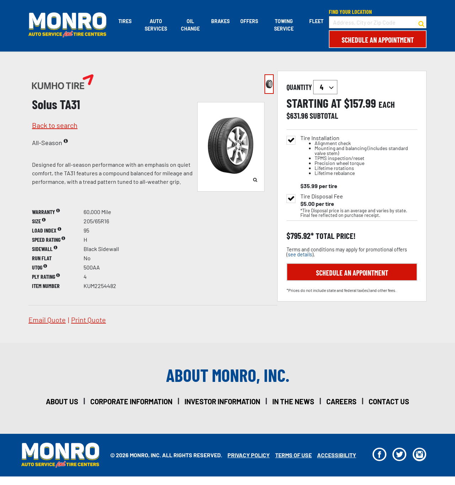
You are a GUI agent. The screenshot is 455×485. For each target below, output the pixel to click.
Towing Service (284, 25)
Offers (249, 21)
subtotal (324, 115)
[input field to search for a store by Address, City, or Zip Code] (378, 22)
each (387, 104)
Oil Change (190, 25)
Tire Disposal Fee (321, 196)
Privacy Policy (249, 455)
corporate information (131, 401)
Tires (125, 21)
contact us (389, 401)
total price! (334, 236)
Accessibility (336, 455)
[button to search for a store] (421, 22)
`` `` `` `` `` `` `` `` (325, 87)
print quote (88, 319)
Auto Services (156, 25)
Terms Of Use (293, 455)
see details (300, 254)
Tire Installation (358, 155)
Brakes (220, 21)
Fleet (316, 21)
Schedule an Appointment (378, 40)
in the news (293, 401)
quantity (312, 87)
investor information (222, 401)
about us (62, 401)
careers (341, 401)
